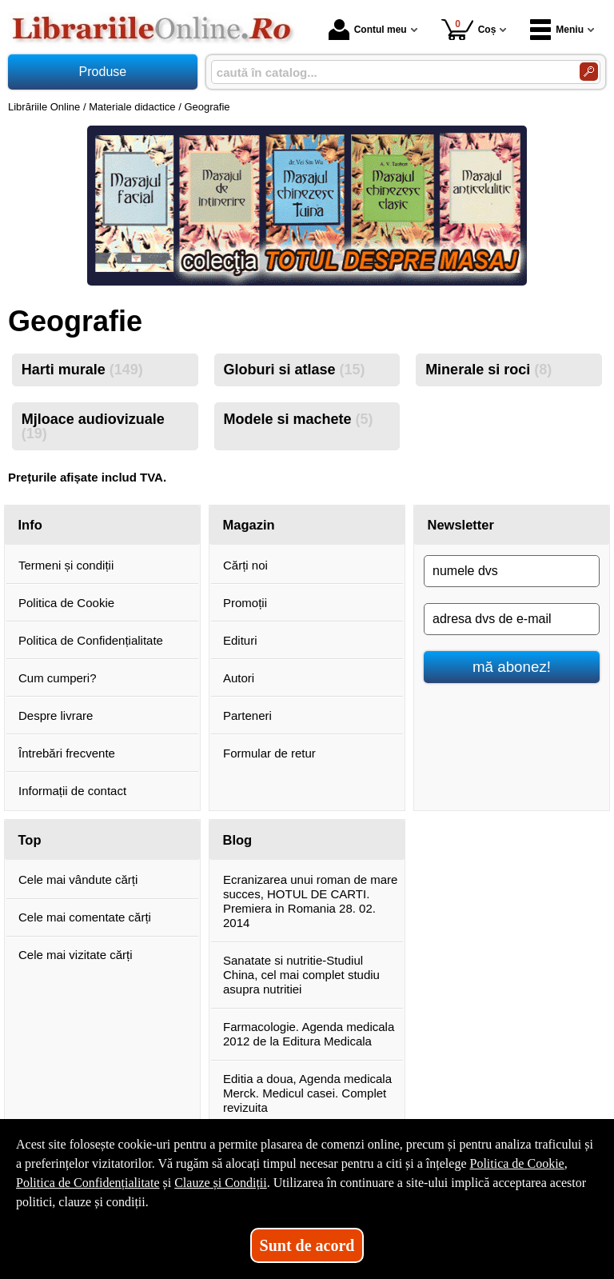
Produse (103, 71)
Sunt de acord (307, 1245)
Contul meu (368, 29)
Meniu (557, 29)
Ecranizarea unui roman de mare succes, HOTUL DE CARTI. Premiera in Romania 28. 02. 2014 (310, 901)
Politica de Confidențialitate (90, 640)
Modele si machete (298, 419)
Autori (238, 678)
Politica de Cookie (66, 603)
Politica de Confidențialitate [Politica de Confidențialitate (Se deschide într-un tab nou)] (88, 1182)
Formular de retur (269, 753)
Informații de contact (72, 790)
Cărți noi (245, 565)
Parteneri (247, 715)
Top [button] (30, 840)
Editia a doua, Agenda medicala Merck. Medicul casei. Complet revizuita (307, 1093)
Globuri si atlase (294, 370)
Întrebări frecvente (66, 753)
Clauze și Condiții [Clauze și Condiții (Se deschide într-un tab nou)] (220, 1182)
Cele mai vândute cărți (78, 879)
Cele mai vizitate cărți (75, 954)
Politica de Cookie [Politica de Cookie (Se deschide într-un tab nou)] (516, 1163)
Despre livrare (55, 715)
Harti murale (82, 370)
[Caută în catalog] (589, 71)
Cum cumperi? (57, 678)
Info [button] (30, 525)
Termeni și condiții (66, 565)
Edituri (240, 640)
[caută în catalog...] (389, 72)
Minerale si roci (488, 370)
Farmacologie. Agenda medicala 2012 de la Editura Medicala (308, 1034)
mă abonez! (511, 666)
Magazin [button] (249, 525)
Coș (468, 29)
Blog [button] (238, 840)
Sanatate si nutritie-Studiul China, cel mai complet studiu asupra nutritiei (301, 974)
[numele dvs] (512, 571)
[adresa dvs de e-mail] (512, 619)
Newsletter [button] (461, 525)
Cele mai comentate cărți (84, 917)
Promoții (245, 603)
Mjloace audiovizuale (93, 426)
